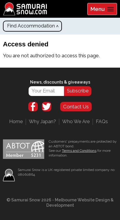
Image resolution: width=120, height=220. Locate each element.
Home (16, 121)
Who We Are (76, 121)
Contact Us (76, 107)
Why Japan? (42, 121)
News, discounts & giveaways (60, 82)
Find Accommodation (31, 26)
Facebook (33, 106)
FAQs (102, 121)
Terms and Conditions (79, 151)
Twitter (46, 106)
